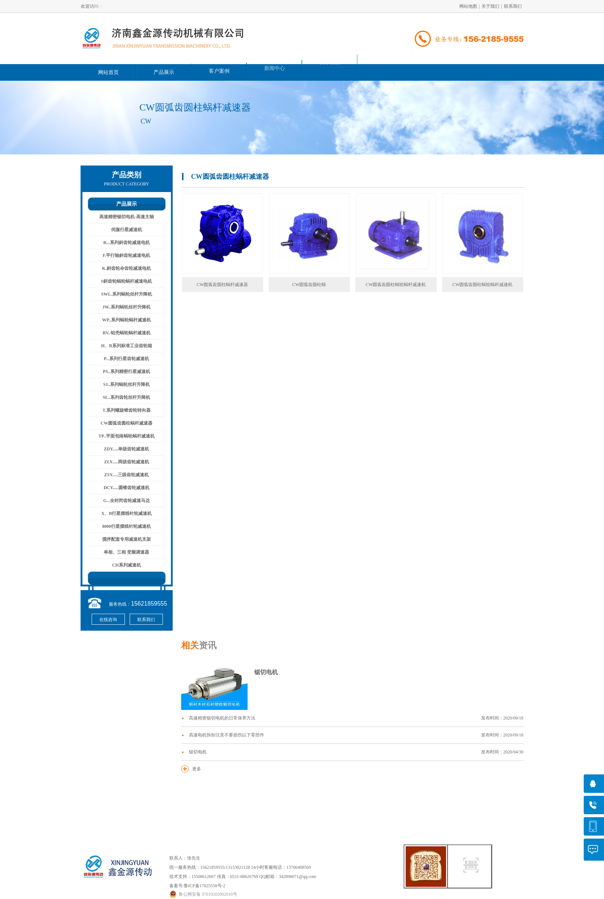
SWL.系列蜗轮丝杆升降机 (122, 294)
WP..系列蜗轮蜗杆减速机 (122, 320)
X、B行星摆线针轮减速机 (122, 513)
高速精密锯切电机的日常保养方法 (356, 718)
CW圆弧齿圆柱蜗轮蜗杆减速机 (410, 284)
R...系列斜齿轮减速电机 (122, 242)
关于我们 (490, 6)
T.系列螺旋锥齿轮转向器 (122, 410)
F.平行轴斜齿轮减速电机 (122, 255)
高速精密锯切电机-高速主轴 (122, 216)
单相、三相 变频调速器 (122, 552)
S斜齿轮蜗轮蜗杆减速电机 (122, 281)
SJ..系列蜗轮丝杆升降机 (122, 384)
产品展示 (163, 71)
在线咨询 (104, 619)
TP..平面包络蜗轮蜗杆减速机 (122, 436)
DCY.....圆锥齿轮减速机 (122, 487)
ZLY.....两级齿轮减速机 (122, 461)
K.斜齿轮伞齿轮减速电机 (122, 268)
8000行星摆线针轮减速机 (122, 526)
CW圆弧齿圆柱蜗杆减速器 (123, 423)
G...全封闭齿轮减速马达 (122, 500)
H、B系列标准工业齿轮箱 (122, 345)
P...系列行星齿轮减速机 (122, 358)
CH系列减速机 (122, 565)
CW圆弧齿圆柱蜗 (324, 284)
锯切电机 (266, 672)
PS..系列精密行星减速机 (122, 371)
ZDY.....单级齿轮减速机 (122, 449)
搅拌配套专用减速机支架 (122, 539)
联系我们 (513, 6)
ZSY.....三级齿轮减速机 (122, 474)
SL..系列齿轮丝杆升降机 (122, 397)
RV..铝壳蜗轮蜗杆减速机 (122, 332)
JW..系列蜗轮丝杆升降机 (123, 307)
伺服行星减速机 (122, 229)
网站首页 (108, 71)
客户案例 (219, 68)
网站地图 (468, 6)
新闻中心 (274, 62)
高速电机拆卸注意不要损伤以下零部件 (356, 735)
